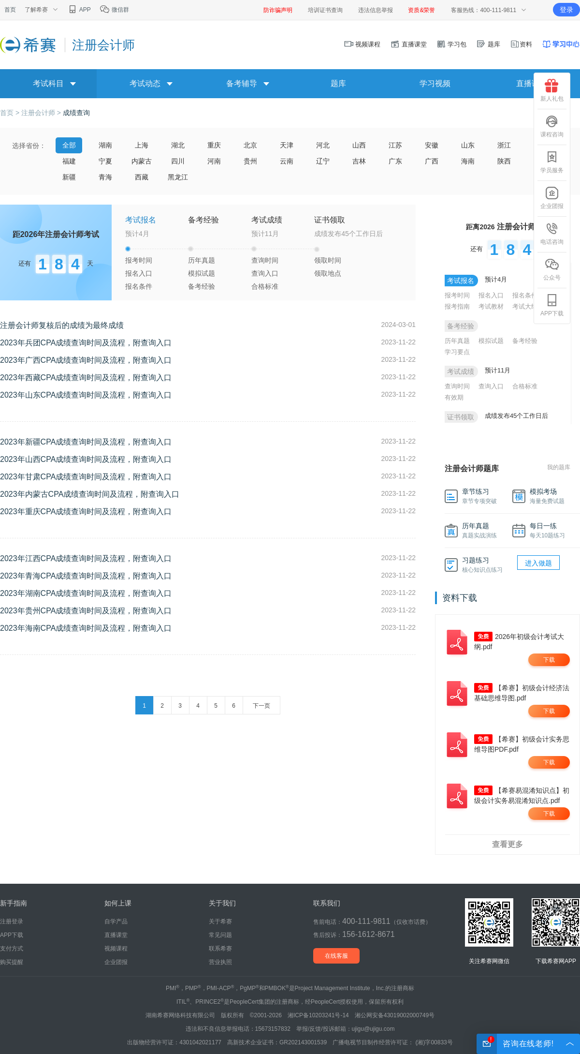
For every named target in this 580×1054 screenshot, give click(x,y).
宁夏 (105, 161)
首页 (10, 9)
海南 (468, 161)
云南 (286, 161)
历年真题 (201, 260)
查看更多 (507, 844)
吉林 (359, 161)
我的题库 (558, 467)
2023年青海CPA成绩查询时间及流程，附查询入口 (86, 576)
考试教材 (491, 306)
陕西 (504, 161)
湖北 (178, 145)
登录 (566, 10)
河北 (323, 145)
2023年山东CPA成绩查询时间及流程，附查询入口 (86, 395)
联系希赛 (220, 948)
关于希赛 (220, 921)
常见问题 (220, 935)
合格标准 (264, 286)
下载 (549, 659)
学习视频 (435, 83)
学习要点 (457, 352)
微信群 (114, 9)
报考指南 (457, 306)
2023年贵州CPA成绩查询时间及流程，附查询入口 (86, 611)
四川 (178, 161)
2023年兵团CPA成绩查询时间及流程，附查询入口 (86, 343)
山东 (468, 145)
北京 (250, 145)
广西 (431, 161)
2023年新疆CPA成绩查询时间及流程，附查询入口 (86, 442)
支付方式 (11, 948)
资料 (521, 44)
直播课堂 (408, 44)
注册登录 (11, 921)
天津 (286, 145)
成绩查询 (76, 113)
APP (79, 9)
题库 (488, 44)
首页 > (10, 113)
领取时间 (327, 260)
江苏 (395, 145)
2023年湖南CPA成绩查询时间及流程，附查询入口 (86, 593)
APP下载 (552, 305)
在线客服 (336, 955)
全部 (69, 145)
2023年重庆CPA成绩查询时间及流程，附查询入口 (86, 511)
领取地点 (327, 273)
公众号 (552, 269)
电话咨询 (552, 233)
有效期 (454, 397)
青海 (105, 177)
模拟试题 (201, 273)
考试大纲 (524, 306)
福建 (69, 161)
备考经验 (201, 286)
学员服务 (552, 162)
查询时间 (264, 260)
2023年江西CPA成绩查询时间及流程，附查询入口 (86, 558)
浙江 (504, 145)
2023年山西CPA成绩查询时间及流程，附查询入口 (86, 459)
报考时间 (138, 260)
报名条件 (138, 286)
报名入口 (138, 273)
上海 (141, 145)
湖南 (105, 145)
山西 (359, 145)
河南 (214, 161)
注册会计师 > (42, 113)
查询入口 (264, 273)
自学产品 (116, 921)
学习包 (451, 44)
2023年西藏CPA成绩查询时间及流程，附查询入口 (86, 377)
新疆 (69, 177)
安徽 (431, 145)
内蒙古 (141, 161)
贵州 (250, 161)
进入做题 (538, 563)
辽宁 (323, 161)
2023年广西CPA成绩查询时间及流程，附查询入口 (86, 360)
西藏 (141, 177)
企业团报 (552, 197)
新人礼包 (552, 90)
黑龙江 (178, 177)
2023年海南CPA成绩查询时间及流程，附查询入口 (86, 628)
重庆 (214, 145)
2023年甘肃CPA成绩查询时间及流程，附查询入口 (86, 477)
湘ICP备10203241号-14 (318, 1015)
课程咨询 (552, 126)
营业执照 (220, 962)
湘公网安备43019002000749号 (395, 1015)
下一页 (261, 705)
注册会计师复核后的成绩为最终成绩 (62, 325)
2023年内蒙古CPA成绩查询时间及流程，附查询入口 (89, 494)
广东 (395, 161)
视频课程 (362, 44)
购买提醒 (11, 962)
